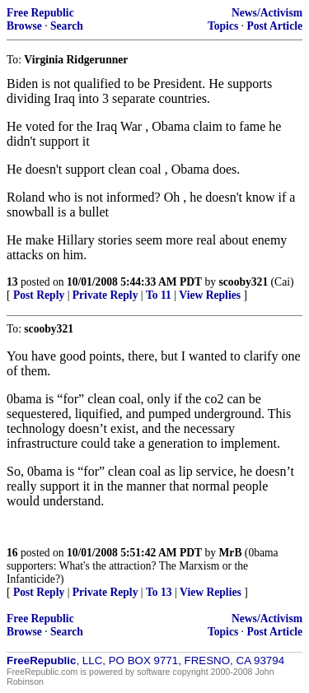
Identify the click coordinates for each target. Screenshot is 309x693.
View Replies (210, 295)
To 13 (159, 592)
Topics (223, 26)
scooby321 (244, 282)
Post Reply (38, 295)
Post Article (274, 26)
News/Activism (267, 13)
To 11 (158, 295)
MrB (230, 552)
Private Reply (105, 295)
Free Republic (40, 13)
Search (66, 26)
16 (12, 552)
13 (12, 282)
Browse (24, 26)
